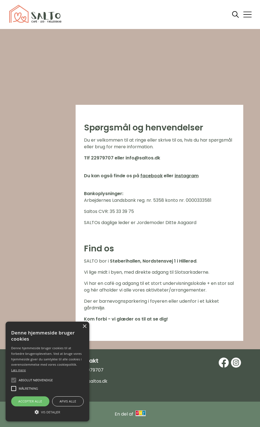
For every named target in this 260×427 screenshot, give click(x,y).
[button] (47, 411)
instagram (187, 176)
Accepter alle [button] (30, 401)
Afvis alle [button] (67, 401)
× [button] (84, 326)
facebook (151, 176)
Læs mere (18, 370)
